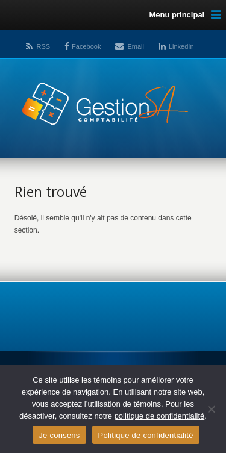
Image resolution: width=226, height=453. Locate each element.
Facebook (86, 46)
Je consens (59, 435)
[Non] (211, 409)
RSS (43, 46)
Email (135, 46)
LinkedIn (181, 46)
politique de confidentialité (160, 415)
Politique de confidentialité (145, 435)
